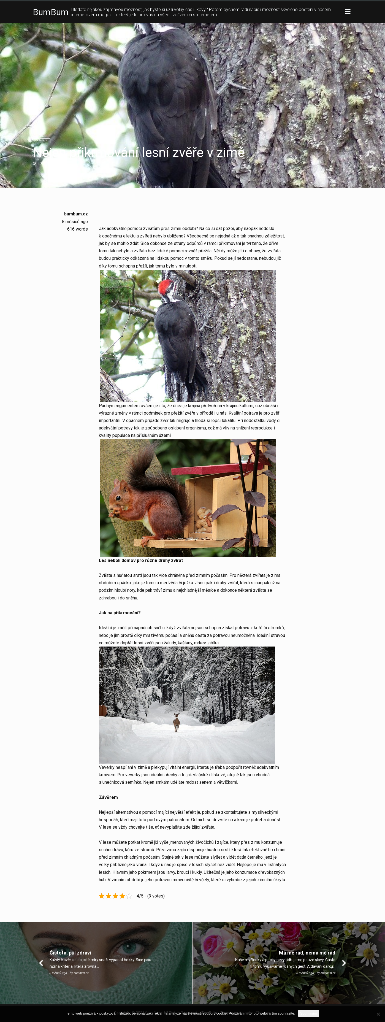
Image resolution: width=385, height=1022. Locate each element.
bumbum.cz (76, 214)
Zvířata (41, 140)
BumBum (51, 12)
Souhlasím (308, 1013)
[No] (378, 1014)
